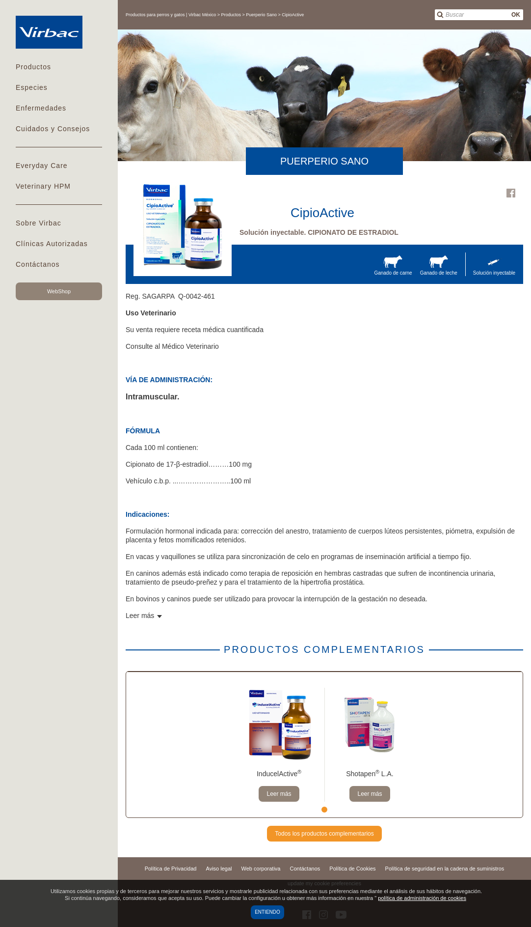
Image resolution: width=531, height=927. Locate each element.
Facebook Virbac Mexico (510, 193)
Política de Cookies (352, 868)
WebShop (59, 291)
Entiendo (267, 912)
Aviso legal (219, 868)
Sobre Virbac (38, 223)
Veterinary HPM (43, 186)
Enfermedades (41, 108)
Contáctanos (38, 264)
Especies (32, 87)
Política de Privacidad (171, 868)
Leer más (278, 793)
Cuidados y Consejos (53, 129)
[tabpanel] (279, 745)
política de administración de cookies (422, 898)
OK (515, 14)
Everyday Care (42, 165)
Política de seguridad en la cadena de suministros (444, 868)
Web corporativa (261, 868)
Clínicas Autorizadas (52, 244)
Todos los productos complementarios (324, 833)
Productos (33, 67)
